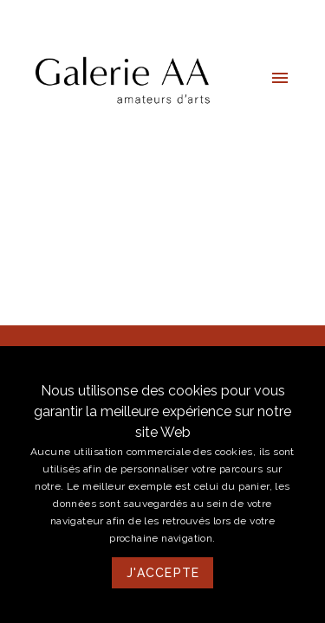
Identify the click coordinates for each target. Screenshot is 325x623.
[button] (280, 78)
